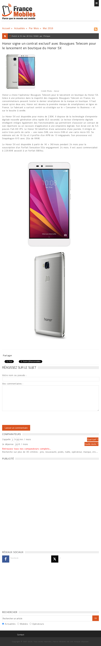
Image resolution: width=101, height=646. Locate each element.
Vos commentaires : (12, 383)
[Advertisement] (23, 504)
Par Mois (34, 28)
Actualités (19, 28)
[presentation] (26, 418)
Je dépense (8, 444)
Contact (20, 634)
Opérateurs (38, 624)
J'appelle (6, 439)
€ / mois (23, 444)
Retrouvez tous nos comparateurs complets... (26, 448)
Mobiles (24, 624)
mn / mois (25, 439)
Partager (7, 355)
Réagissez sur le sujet (19, 367)
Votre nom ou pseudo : (14, 375)
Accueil (6, 28)
